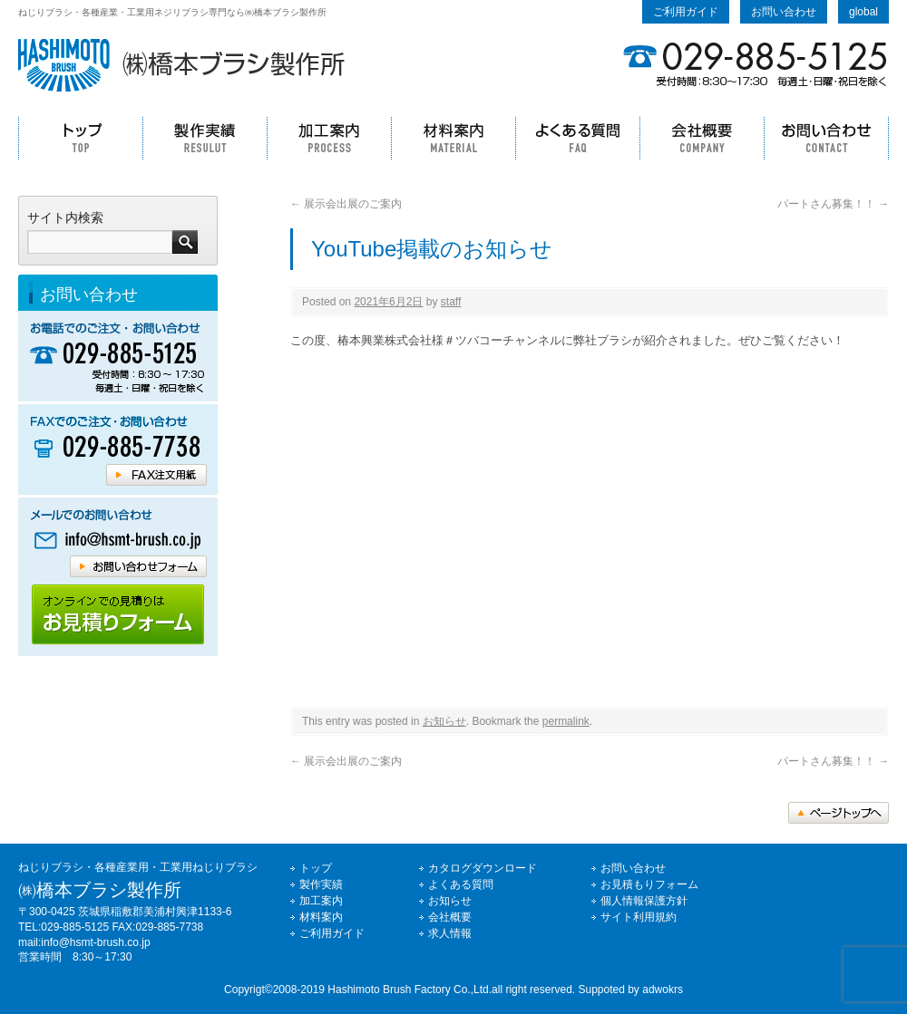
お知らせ (444, 721)
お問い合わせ (783, 11)
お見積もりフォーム (649, 884)
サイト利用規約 (638, 917)
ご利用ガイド (685, 11)
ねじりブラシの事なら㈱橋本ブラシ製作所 (181, 65)
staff (451, 301)
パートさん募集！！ (833, 204)
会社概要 (701, 138)
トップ (80, 138)
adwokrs (662, 989)
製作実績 (204, 138)
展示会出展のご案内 (346, 204)
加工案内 (329, 138)
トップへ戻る (838, 813)
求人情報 (450, 933)
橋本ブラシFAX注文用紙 (156, 475)
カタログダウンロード (482, 868)
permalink (566, 721)
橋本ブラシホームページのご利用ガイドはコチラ (118, 614)
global (863, 11)
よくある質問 (577, 138)
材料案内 (453, 138)
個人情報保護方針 (644, 900)
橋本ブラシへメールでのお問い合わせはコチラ (118, 540)
